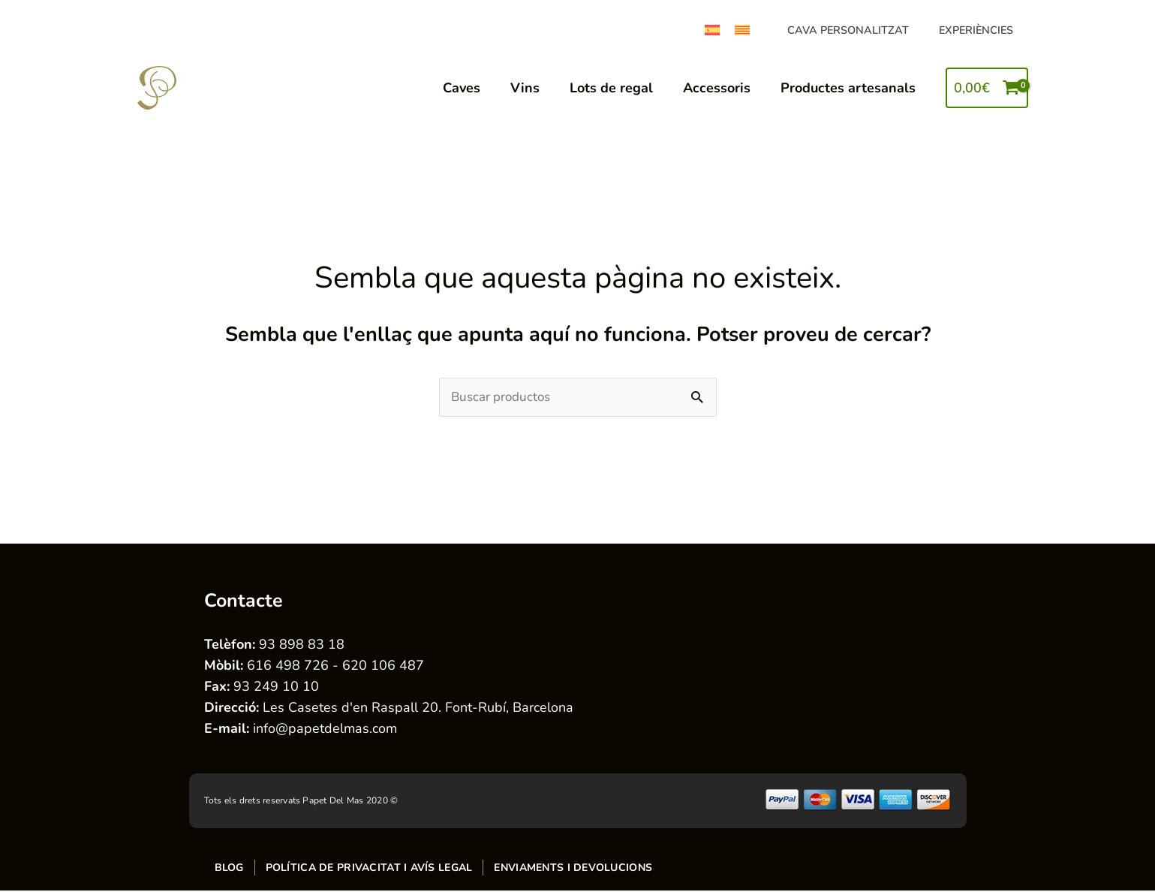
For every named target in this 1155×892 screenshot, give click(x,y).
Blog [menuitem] (229, 868)
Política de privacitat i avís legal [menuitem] (369, 868)
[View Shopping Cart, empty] (986, 88)
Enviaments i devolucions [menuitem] (573, 868)
